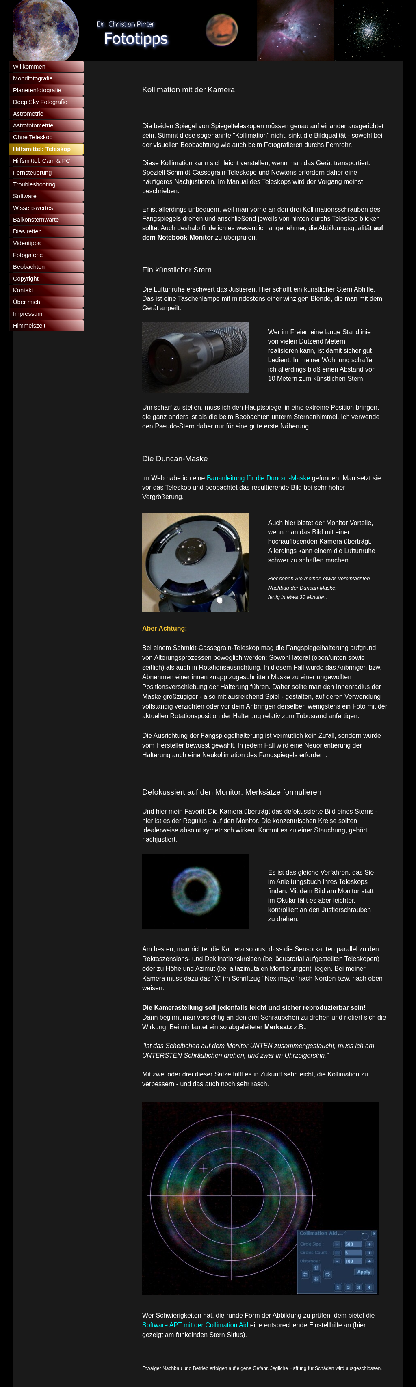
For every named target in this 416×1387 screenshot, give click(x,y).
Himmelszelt (29, 325)
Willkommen (29, 66)
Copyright (26, 278)
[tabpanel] (265, 89)
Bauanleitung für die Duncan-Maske (258, 478)
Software (25, 196)
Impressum (27, 314)
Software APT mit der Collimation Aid (196, 1325)
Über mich (26, 302)
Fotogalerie (28, 255)
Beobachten (29, 267)
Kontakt (23, 290)
